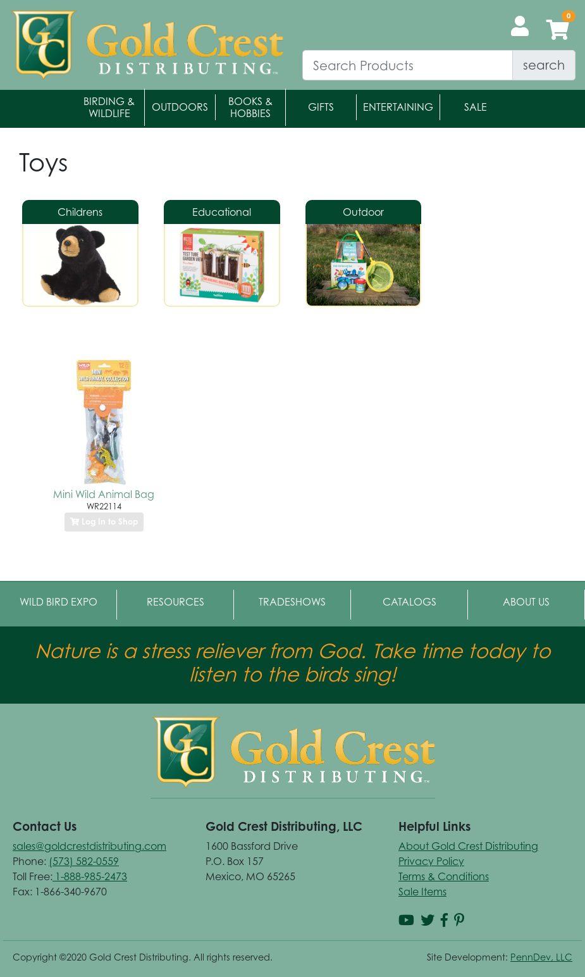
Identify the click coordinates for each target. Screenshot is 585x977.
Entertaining (398, 107)
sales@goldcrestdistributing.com (89, 846)
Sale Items (422, 891)
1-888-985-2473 (89, 876)
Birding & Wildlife (109, 107)
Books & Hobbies (250, 107)
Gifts (321, 107)
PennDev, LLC (541, 957)
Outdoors (180, 107)
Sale (475, 107)
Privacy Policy (431, 861)
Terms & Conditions (443, 876)
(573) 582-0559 (84, 861)
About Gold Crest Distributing (468, 846)
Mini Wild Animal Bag (103, 494)
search (544, 65)
